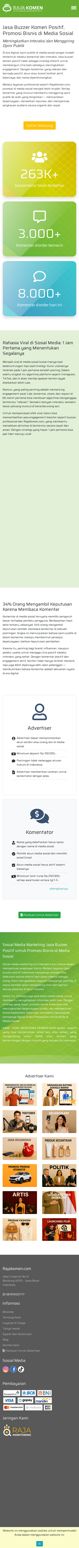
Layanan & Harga (14, 1323)
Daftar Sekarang (39, 125)
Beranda (8, 1312)
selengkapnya (58, 888)
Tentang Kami (12, 1317)
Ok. (39, 1544)
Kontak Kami (11, 1345)
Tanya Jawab (11, 1328)
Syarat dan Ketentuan (17, 1334)
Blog (5, 1339)
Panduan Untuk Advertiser (39, 915)
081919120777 (13, 1294)
